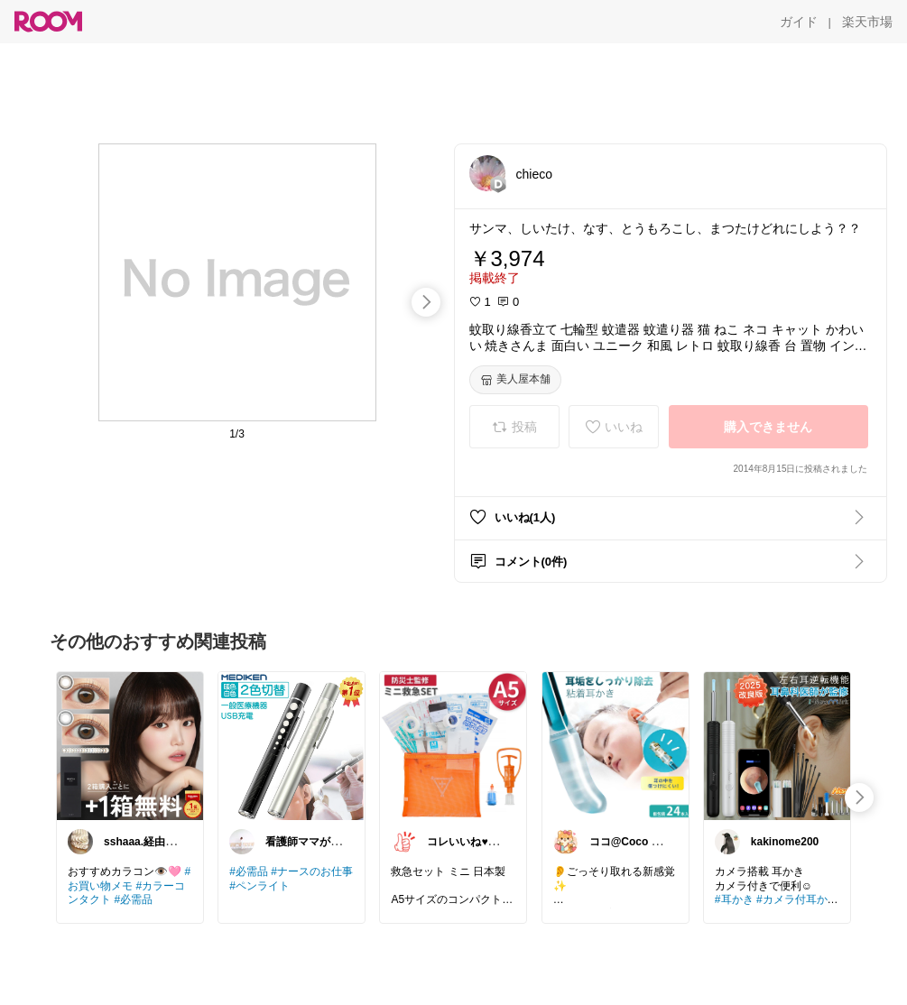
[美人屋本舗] (515, 379)
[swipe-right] (426, 302)
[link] (130, 745)
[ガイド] (799, 22)
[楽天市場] (867, 22)
